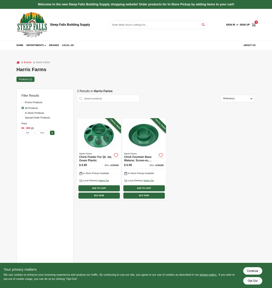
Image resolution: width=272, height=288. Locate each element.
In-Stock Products (34, 113)
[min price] (28, 133)
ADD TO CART (99, 188)
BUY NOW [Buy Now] (99, 195)
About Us (250, 45)
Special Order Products (37, 117)
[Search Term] (158, 24)
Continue (252, 270)
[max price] (42, 133)
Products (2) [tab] (25, 79)
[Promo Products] (23, 102)
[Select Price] (52, 133)
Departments (35, 45)
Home (19, 45)
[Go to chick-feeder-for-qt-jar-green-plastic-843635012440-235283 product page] (99, 159)
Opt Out (252, 280)
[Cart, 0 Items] (254, 25)
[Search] (203, 24)
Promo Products (33, 102)
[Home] (18, 62)
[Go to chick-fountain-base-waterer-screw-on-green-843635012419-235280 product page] (144, 159)
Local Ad (68, 45)
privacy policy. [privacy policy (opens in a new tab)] (208, 274)
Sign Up (245, 24)
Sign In (230, 24)
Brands (54, 45)
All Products (31, 108)
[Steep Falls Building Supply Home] (32, 24)
